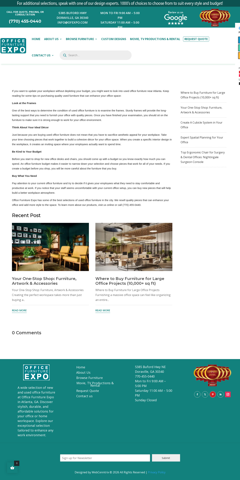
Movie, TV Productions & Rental (155, 39)
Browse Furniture (80, 39)
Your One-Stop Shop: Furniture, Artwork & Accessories (44, 281)
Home (36, 39)
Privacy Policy (157, 472)
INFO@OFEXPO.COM (72, 22)
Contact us (84, 396)
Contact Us (41, 55)
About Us (51, 39)
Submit (166, 458)
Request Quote (196, 39)
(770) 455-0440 (25, 21)
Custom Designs (113, 39)
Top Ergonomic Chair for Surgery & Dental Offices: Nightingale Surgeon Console (203, 157)
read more (19, 310)
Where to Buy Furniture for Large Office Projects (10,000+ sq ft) (129, 281)
